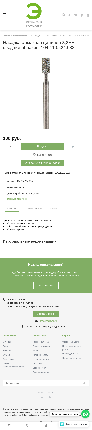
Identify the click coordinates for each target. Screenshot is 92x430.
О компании (9, 335)
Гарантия (37, 363)
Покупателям (40, 335)
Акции (36, 350)
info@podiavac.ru (48, 321)
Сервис (66, 335)
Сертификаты (9, 359)
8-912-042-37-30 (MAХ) (20, 303)
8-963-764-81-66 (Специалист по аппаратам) (33, 306)
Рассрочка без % (41, 342)
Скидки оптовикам (41, 346)
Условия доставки (41, 359)
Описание (12, 208)
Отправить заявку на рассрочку (42, 163)
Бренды (7, 346)
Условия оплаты (40, 355)
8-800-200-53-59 (16, 299)
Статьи (6, 355)
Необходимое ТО (70, 353)
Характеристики (34, 208)
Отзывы (54, 208)
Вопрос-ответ (39, 368)
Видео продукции (41, 372)
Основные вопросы (71, 358)
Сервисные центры (71, 342)
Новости (7, 350)
